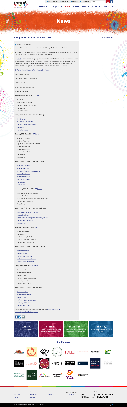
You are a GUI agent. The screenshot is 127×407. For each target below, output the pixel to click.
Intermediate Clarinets (24, 295)
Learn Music (43, 7)
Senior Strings (21, 297)
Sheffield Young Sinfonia (24, 256)
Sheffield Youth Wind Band (25, 262)
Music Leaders (53, 2)
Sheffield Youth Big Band (25, 220)
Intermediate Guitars (23, 174)
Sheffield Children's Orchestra (26, 300)
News (67, 7)
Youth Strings (21, 223)
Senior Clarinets (22, 253)
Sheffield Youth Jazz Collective (26, 259)
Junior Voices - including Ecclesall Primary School (32, 218)
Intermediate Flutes (23, 215)
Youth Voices (21, 185)
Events (76, 7)
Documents (65, 2)
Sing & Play (57, 7)
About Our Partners (70, 395)
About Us (75, 2)
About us (49, 392)
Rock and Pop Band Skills (25, 122)
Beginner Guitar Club (23, 166)
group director (52, 309)
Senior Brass (21, 127)
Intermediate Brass (23, 251)
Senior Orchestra (22, 130)
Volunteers (108, 7)
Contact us (50, 394)
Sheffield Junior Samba (24, 303)
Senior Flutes (21, 182)
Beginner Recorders (23, 168)
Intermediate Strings (23, 177)
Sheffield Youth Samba (24, 305)
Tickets (19, 59)
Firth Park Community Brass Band (27, 212)
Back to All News (107, 37)
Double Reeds (21, 119)
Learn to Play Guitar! (23, 179)
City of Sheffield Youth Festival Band (28, 171)
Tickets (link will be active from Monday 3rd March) (33, 70)
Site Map (42, 404)
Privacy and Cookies (33, 404)
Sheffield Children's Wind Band (26, 124)
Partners (96, 7)
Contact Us (85, 2)
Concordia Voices (22, 292)
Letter (37, 96)
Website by (109, 405)
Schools (85, 7)
